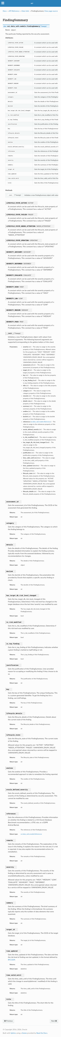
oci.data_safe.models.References (31, 834)
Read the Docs (41, 1033)
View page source (51, 11)
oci (32, 3)
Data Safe (25, 11)
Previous (8, 1021)
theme (24, 1033)
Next (54, 1021)
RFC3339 (11, 960)
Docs (5, 11)
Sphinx (13, 1033)
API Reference (14, 11)
